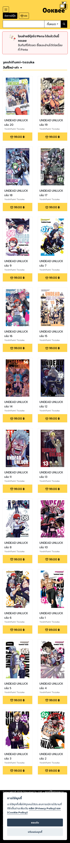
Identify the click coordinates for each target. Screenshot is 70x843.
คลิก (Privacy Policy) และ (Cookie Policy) (34, 810)
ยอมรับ (35, 822)
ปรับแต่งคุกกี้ (35, 832)
